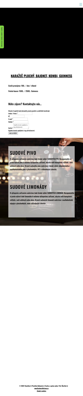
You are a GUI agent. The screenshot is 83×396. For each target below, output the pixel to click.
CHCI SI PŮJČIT (13, 133)
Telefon (10, 122)
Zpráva (10, 128)
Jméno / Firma (13, 113)
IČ (9, 116)
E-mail (10, 119)
